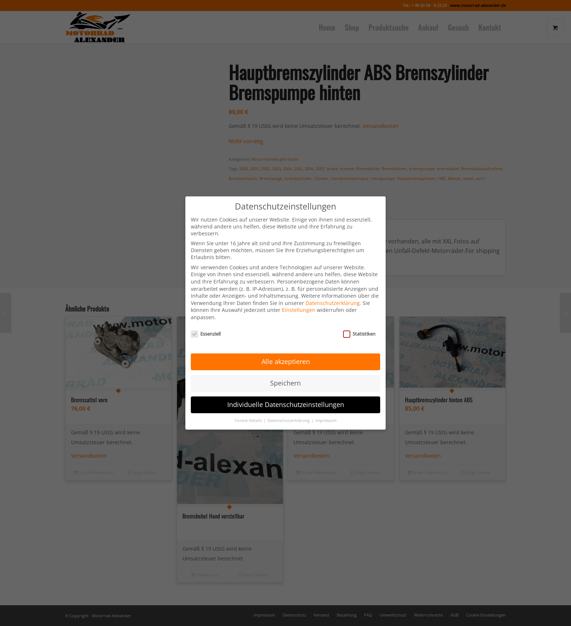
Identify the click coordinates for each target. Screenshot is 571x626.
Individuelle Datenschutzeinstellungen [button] (285, 392)
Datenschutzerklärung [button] (289, 408)
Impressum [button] (325, 408)
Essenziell (206, 321)
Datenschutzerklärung (333, 290)
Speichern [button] (285, 371)
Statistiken (359, 321)
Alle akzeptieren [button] (285, 349)
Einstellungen (298, 297)
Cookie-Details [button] (249, 408)
